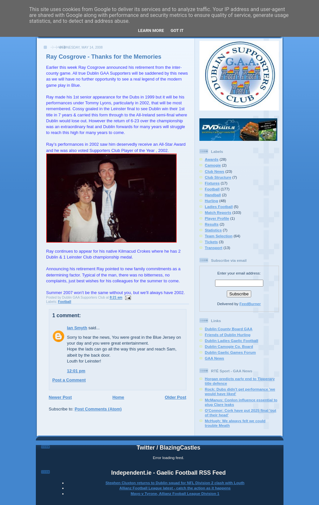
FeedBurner (250, 304)
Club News (215, 171)
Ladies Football (219, 206)
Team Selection (219, 236)
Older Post (175, 397)
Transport (214, 247)
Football (64, 302)
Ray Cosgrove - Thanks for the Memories (104, 56)
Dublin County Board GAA (229, 329)
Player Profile (217, 218)
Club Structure (218, 177)
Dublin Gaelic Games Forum (230, 352)
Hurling (211, 201)
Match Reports (218, 212)
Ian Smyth (77, 327)
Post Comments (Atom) (98, 409)
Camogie (213, 165)
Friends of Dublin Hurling (228, 335)
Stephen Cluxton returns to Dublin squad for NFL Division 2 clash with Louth (175, 483)
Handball (213, 195)
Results (212, 224)
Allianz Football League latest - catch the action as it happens (175, 488)
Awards (212, 159)
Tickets (211, 242)
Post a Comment (69, 380)
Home (118, 397)
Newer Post (60, 397)
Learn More (151, 30)
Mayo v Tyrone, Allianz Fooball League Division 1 (175, 493)
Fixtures (212, 183)
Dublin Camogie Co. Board (229, 346)
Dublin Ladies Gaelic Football (231, 340)
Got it (176, 30)
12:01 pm (76, 370)
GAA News (214, 358)
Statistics (213, 230)
